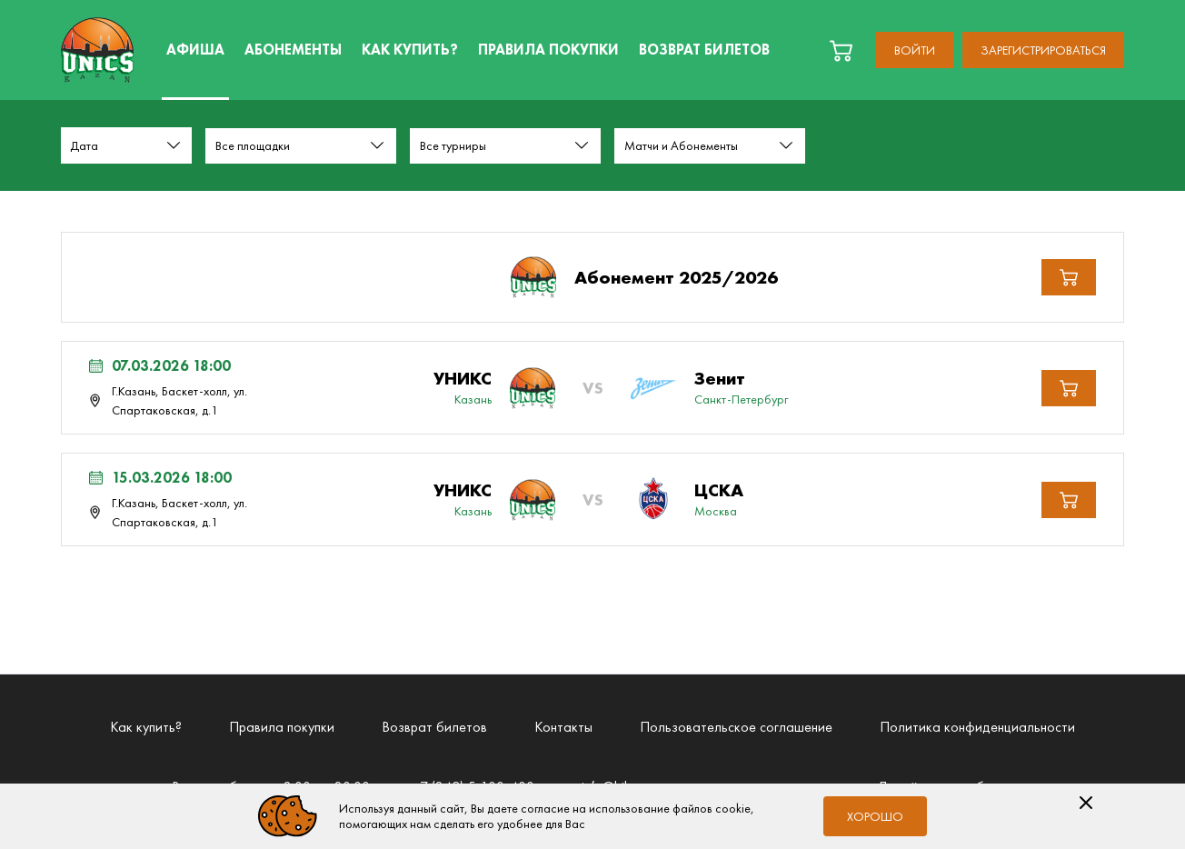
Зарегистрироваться (1043, 50)
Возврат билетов (434, 726)
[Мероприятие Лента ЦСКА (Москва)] (593, 499)
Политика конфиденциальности (977, 726)
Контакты (563, 726)
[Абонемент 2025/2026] (533, 277)
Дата (84, 145)
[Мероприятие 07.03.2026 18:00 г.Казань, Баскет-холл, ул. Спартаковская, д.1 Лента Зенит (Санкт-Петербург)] (182, 387)
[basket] (841, 50)
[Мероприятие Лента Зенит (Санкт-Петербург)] (593, 387)
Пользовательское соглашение (736, 726)
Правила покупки (281, 726)
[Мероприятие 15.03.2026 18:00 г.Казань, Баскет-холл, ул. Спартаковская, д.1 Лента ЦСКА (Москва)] (182, 499)
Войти (914, 50)
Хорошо (875, 816)
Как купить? (146, 726)
